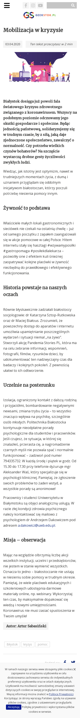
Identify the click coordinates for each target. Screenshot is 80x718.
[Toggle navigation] (6, 5)
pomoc (43, 644)
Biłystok (12, 644)
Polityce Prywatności (61, 694)
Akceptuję (14, 707)
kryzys (27, 644)
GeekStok (40, 15)
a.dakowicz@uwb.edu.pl (36, 525)
